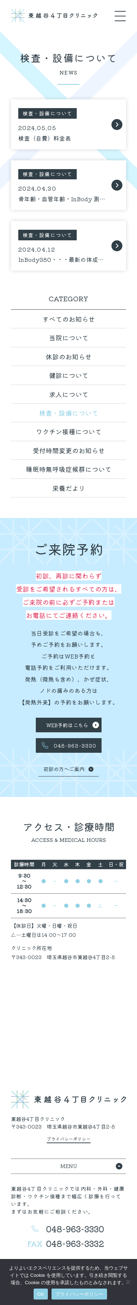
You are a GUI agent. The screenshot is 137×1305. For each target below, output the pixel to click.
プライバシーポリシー (79, 1294)
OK (40, 1294)
